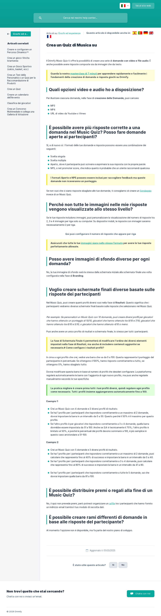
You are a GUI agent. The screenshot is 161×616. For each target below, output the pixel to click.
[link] (19, 33)
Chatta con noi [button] (142, 593)
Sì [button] (113, 565)
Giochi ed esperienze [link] (69, 33)
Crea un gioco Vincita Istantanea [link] (18, 59)
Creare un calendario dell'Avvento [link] (18, 96)
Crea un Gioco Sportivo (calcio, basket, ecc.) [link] (19, 68)
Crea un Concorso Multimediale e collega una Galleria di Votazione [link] (20, 112)
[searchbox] (80, 18)
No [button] (123, 565)
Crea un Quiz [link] (14, 89)
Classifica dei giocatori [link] (19, 103)
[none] (125, 6)
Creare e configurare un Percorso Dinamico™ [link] (19, 51)
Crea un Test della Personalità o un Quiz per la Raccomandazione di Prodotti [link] (21, 79)
